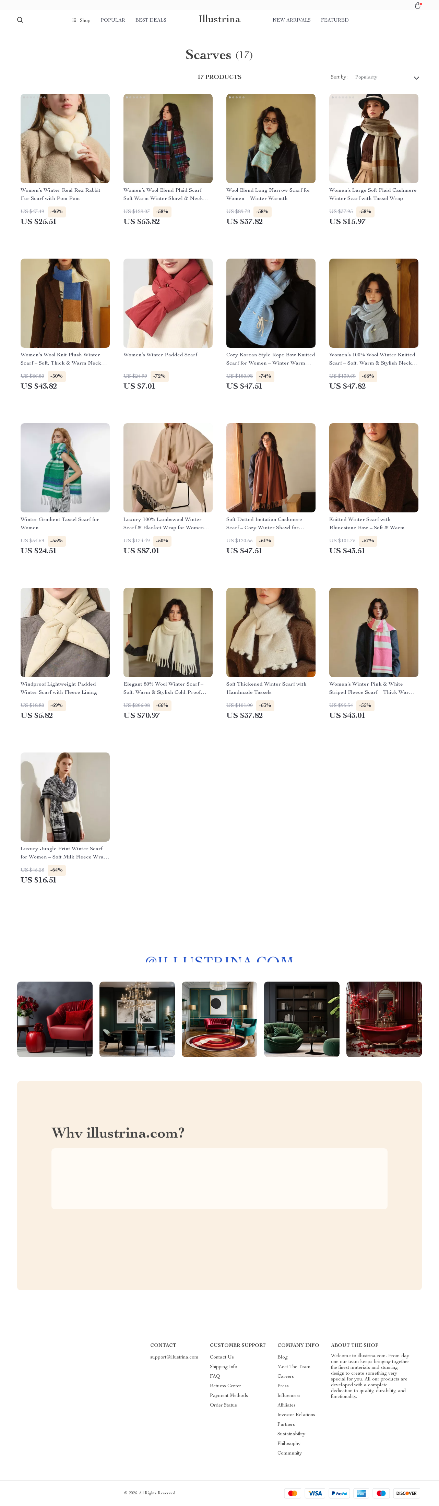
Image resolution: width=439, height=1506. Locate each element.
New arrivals (292, 20)
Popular (113, 20)
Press (283, 1386)
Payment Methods (229, 1396)
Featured (335, 20)
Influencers (288, 1396)
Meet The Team (294, 1367)
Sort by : (339, 77)
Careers (285, 1376)
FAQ (215, 1376)
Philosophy (288, 1444)
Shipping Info (223, 1367)
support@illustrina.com (174, 1357)
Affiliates (286, 1405)
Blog (282, 1357)
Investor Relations (296, 1415)
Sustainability (291, 1434)
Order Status (223, 1405)
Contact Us (222, 1357)
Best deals (150, 20)
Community (289, 1453)
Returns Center (225, 1386)
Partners (286, 1424)
